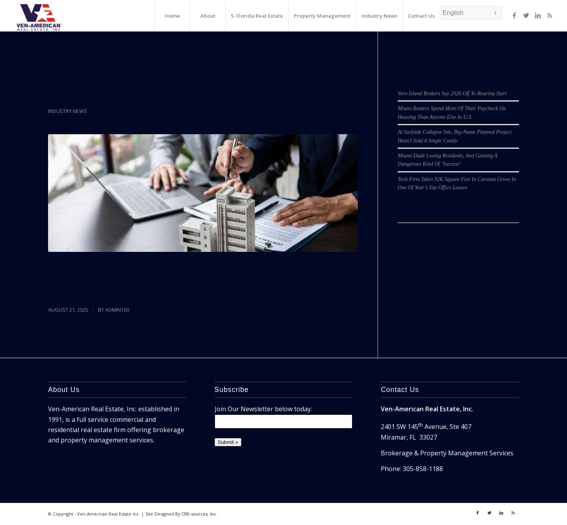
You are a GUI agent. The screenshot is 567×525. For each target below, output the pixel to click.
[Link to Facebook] (514, 15)
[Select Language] (471, 13)
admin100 (117, 309)
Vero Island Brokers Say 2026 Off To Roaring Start (452, 93)
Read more (68, 290)
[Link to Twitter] (526, 15)
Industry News (67, 111)
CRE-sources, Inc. (199, 514)
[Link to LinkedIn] (538, 15)
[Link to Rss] (550, 15)
